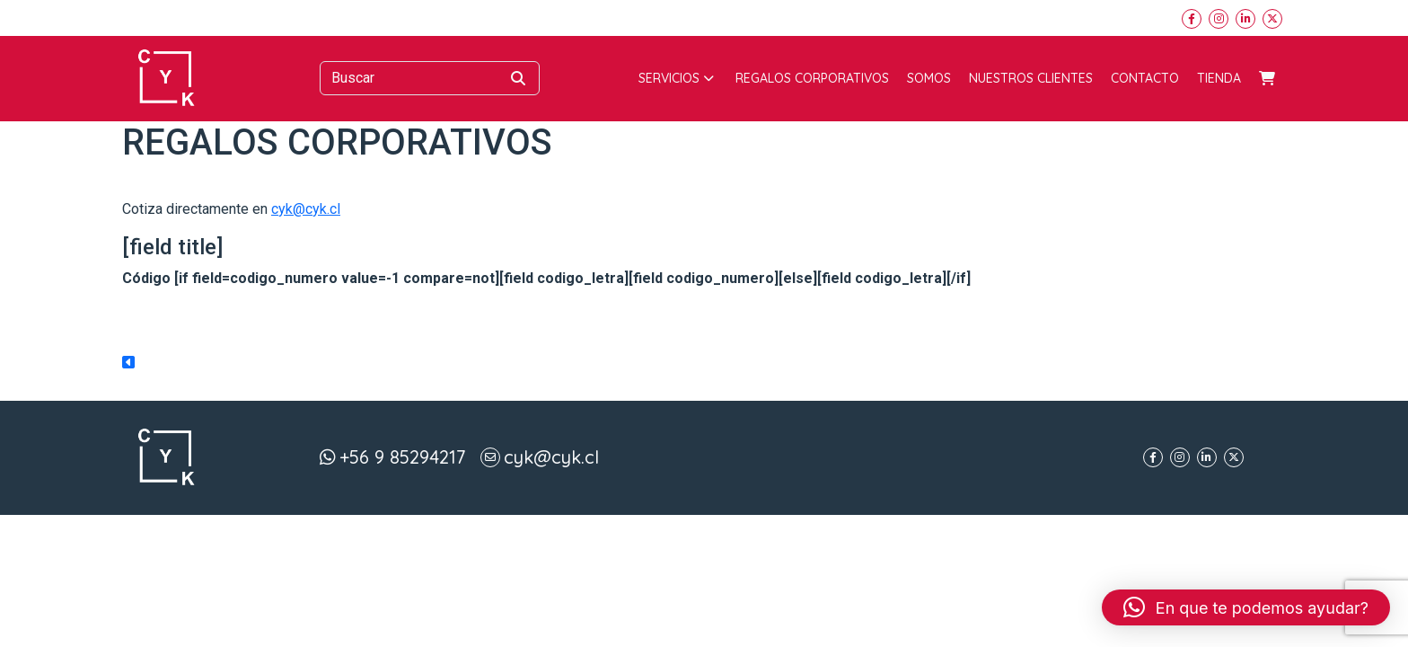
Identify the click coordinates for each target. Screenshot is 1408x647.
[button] (1246, 607)
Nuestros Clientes (1031, 78)
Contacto (1145, 78)
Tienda (1219, 78)
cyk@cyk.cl (305, 208)
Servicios (676, 78)
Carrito (1267, 78)
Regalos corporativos (812, 78)
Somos (929, 78)
